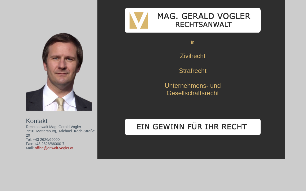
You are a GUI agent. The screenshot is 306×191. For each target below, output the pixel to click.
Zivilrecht (192, 55)
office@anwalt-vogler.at (54, 148)
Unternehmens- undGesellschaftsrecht (193, 89)
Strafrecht (192, 70)
